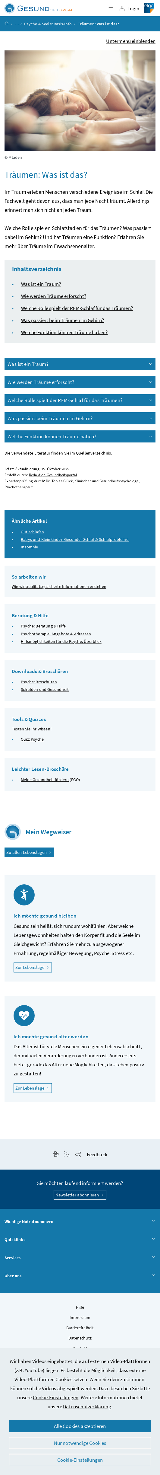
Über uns (80, 1276)
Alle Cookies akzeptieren (80, 1426)
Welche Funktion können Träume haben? (64, 332)
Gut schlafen (32, 532)
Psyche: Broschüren (39, 682)
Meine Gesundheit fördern (45, 779)
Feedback (97, 1154)
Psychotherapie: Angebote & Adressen (56, 634)
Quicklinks (80, 1240)
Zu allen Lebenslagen (29, 852)
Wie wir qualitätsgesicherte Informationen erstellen (59, 586)
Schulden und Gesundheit (45, 689)
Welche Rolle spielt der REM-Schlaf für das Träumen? (77, 308)
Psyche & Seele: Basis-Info (48, 24)
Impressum (80, 1317)
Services (80, 1258)
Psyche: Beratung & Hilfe (43, 626)
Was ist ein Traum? (41, 284)
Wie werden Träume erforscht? (53, 296)
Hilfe (80, 1307)
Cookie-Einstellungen (56, 1397)
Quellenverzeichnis (93, 453)
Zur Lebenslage (33, 967)
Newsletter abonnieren (80, 1195)
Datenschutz (80, 1338)
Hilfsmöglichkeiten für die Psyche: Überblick (61, 641)
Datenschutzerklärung (87, 1406)
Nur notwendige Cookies (80, 1443)
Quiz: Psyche (32, 739)
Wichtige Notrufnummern (80, 1222)
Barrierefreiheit (80, 1327)
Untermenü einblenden (130, 41)
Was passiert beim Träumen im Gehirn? (62, 320)
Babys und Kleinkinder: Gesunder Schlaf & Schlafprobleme (75, 539)
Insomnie (29, 547)
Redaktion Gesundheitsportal (53, 474)
